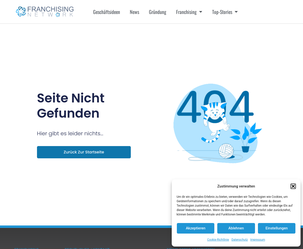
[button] (293, 186)
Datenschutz (239, 239)
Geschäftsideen (106, 11)
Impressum (257, 239)
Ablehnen (236, 228)
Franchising (189, 12)
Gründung (157, 11)
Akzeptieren (196, 228)
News (134, 11)
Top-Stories (225, 12)
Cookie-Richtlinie (218, 239)
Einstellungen (277, 228)
